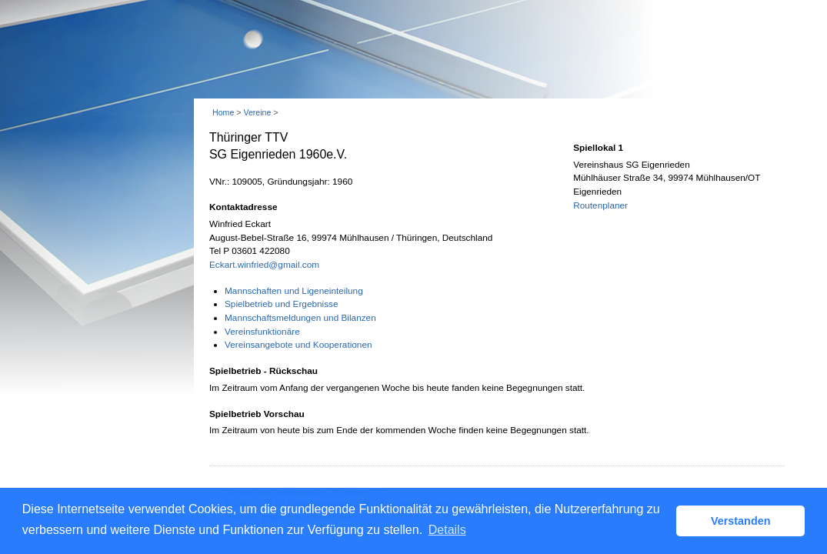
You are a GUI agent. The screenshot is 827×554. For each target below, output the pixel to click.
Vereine (257, 112)
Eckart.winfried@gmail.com (264, 264)
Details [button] (447, 529)
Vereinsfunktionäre (262, 331)
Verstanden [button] (741, 521)
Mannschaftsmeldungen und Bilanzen (300, 317)
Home (223, 112)
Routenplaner (600, 205)
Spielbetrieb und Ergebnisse (281, 304)
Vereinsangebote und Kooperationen (298, 344)
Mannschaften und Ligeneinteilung (294, 290)
